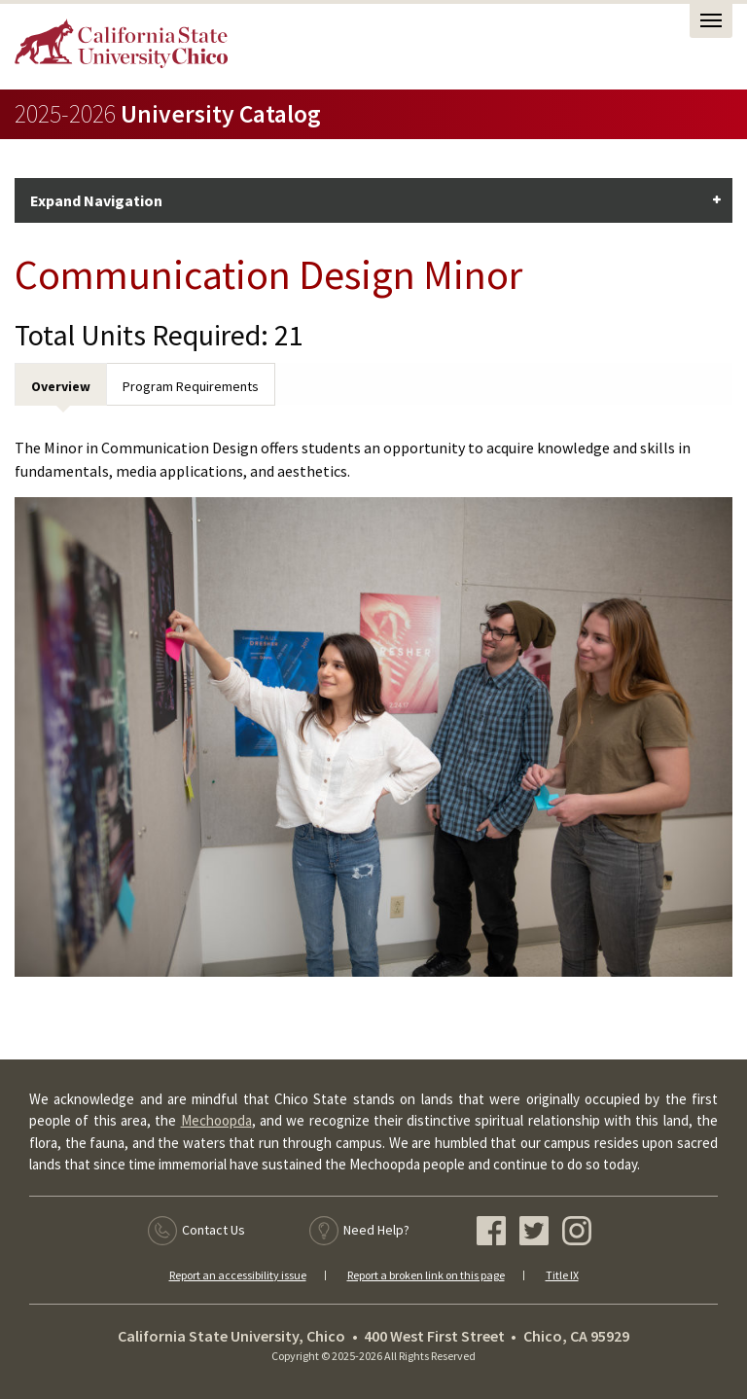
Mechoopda (216, 1120)
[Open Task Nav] (711, 21)
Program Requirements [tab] (191, 386)
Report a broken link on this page (426, 1275)
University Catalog (168, 113)
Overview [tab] (60, 386)
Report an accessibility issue (237, 1275)
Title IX (562, 1275)
